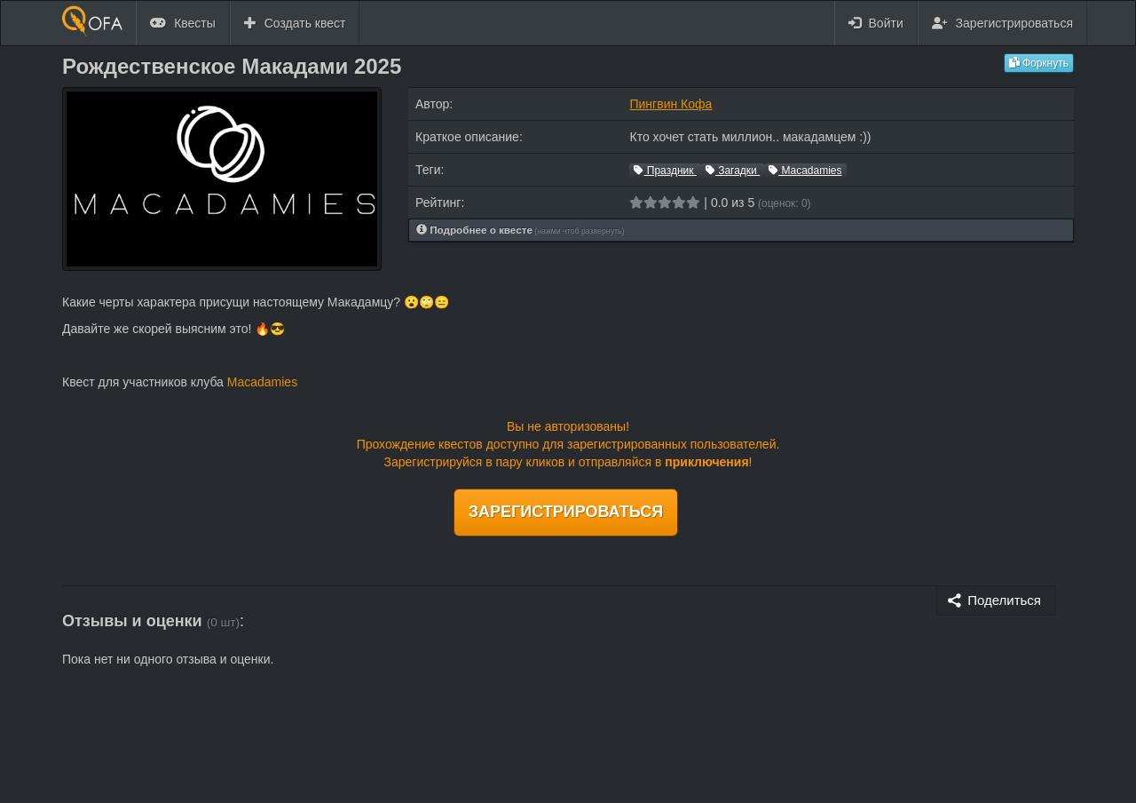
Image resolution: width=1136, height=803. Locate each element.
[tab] (741, 230)
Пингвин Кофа (670, 104)
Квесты (183, 23)
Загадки (733, 170)
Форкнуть (1039, 63)
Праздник (665, 170)
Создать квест (295, 23)
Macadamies (805, 170)
